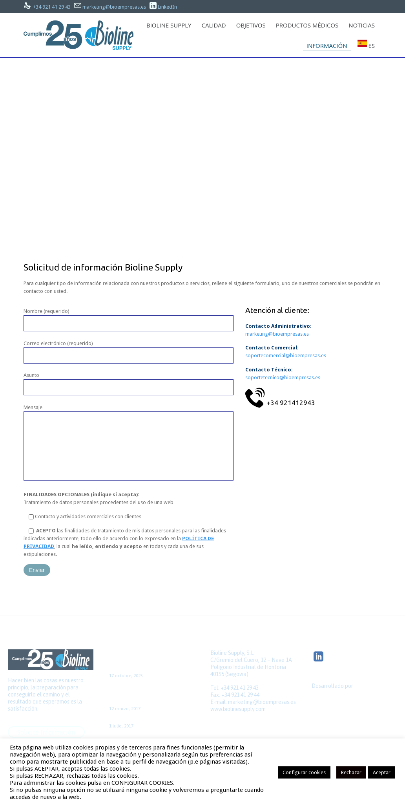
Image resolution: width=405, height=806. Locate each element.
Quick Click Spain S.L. (337, 699)
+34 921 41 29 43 (52, 7)
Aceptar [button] (381, 772)
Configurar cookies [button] (304, 772)
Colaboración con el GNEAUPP (146, 719)
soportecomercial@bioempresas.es (285, 355)
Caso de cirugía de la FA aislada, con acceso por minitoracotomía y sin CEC (150, 694)
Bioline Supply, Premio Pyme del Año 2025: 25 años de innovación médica (147, 661)
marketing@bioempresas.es (114, 7)
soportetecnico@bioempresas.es (282, 377)
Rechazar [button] (351, 772)
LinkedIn (167, 7)
